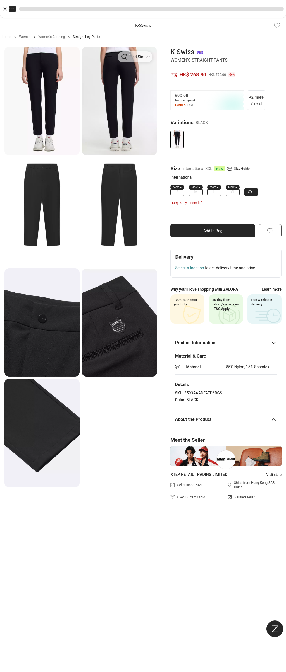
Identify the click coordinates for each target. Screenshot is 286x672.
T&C (190, 105)
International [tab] (181, 177)
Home (6, 37)
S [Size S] (177, 192)
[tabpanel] (226, 192)
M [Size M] (195, 192)
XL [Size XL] (232, 192)
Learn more (272, 289)
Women (24, 37)
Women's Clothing (51, 37)
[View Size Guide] (232, 168)
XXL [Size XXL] (251, 192)
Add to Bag (213, 231)
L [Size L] (214, 192)
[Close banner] (5, 9)
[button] (143, 9)
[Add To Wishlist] (277, 25)
